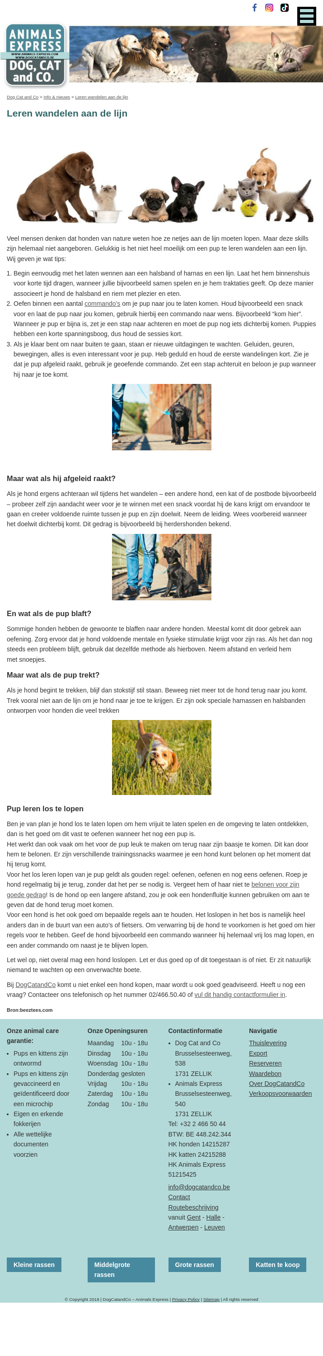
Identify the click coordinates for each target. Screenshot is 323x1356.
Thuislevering (267, 1043)
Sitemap (211, 1299)
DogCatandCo (35, 984)
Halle (213, 1217)
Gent (194, 1217)
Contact (179, 1197)
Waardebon (265, 1073)
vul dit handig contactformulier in (240, 994)
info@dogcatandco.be (199, 1187)
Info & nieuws (56, 96)
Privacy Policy (186, 1299)
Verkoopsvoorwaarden (280, 1093)
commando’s (102, 303)
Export (258, 1053)
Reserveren (265, 1063)
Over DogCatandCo (276, 1083)
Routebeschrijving (194, 1207)
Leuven (214, 1227)
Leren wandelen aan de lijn (101, 96)
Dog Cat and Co (22, 96)
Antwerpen (184, 1227)
